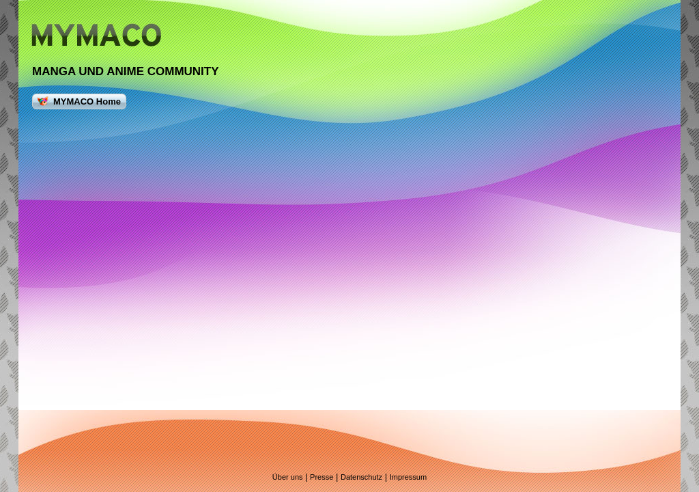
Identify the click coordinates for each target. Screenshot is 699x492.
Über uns (287, 477)
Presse (321, 477)
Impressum (408, 477)
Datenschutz (361, 477)
